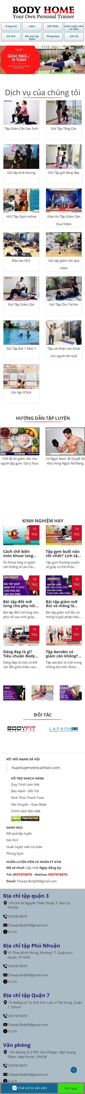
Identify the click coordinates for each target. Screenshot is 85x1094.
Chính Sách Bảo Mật (25, 811)
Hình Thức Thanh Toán (27, 797)
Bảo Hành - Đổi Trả (25, 791)
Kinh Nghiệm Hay (42, 521)
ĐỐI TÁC (43, 715)
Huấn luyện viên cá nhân (24, 847)
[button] (80, 446)
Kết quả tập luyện (19, 833)
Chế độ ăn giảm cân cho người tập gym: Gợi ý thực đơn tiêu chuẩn (20, 463)
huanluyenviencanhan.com (36, 767)
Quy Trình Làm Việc (25, 784)
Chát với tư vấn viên (29, 1088)
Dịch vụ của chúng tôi (42, 92)
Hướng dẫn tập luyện (43, 418)
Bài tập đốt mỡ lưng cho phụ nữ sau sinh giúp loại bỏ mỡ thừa (20, 608)
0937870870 (22, 874)
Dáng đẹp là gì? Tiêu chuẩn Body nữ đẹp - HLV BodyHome (19, 658)
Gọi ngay (70, 1088)
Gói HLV (12, 840)
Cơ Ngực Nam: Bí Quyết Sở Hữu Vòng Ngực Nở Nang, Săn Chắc (65, 463)
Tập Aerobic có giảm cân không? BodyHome (62, 656)
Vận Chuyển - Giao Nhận (29, 804)
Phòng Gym (15, 853)
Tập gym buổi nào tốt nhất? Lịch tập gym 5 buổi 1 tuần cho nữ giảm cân (63, 557)
